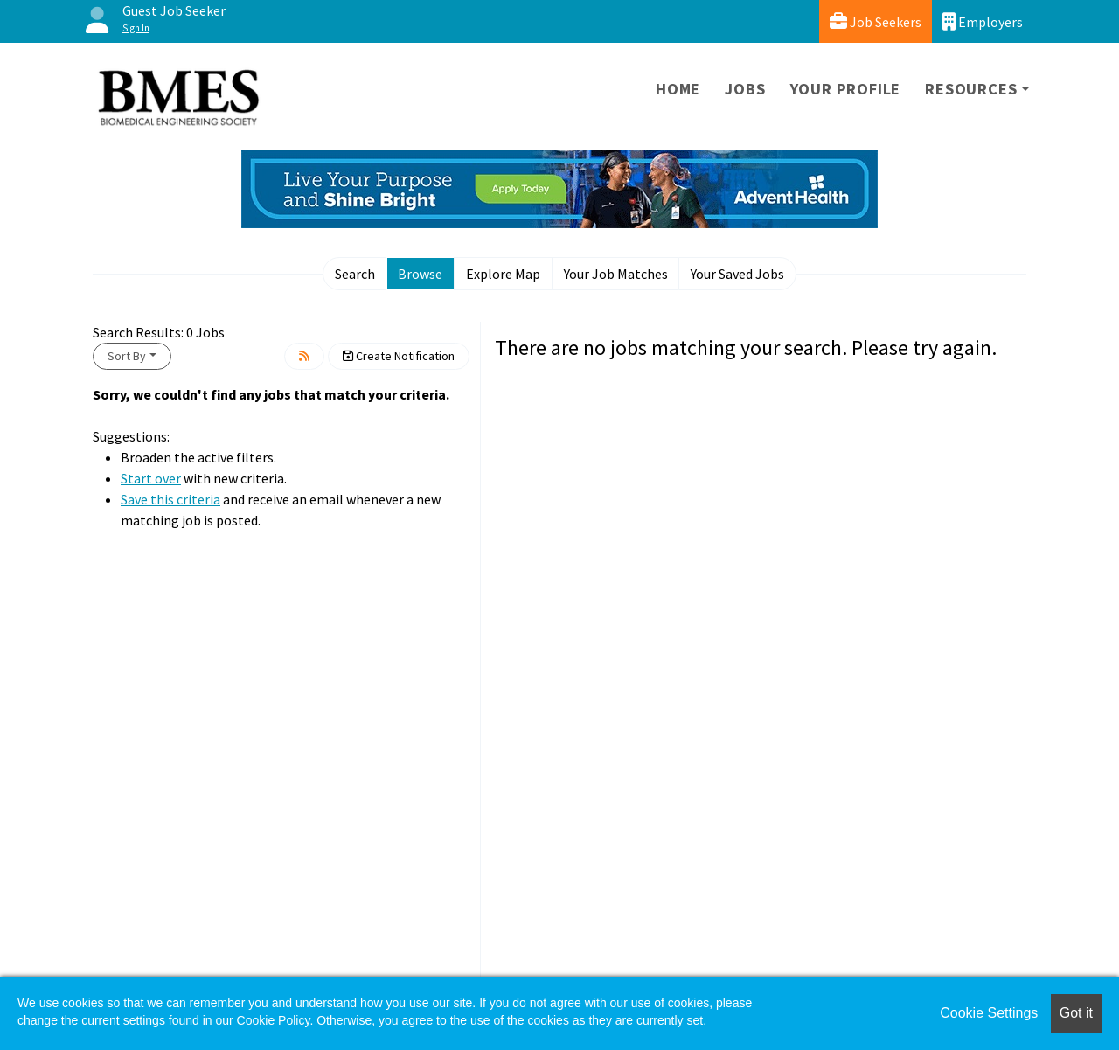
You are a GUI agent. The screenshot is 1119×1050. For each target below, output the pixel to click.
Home (678, 89)
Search (355, 273)
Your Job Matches (616, 273)
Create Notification (399, 356)
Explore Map (503, 273)
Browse (420, 273)
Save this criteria (170, 499)
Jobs (745, 89)
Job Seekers (875, 21)
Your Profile (845, 89)
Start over (151, 478)
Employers (982, 21)
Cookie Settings (989, 1012)
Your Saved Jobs (737, 273)
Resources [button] (971, 89)
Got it (1076, 1012)
